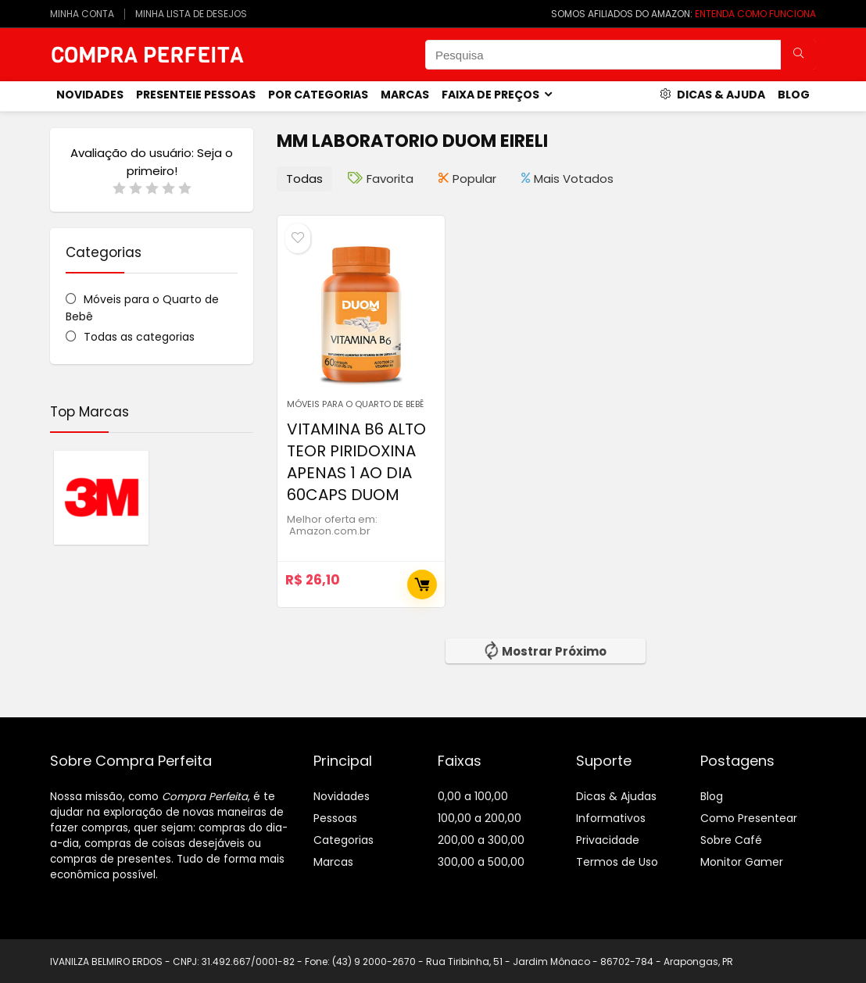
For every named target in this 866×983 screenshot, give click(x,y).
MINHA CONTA (82, 13)
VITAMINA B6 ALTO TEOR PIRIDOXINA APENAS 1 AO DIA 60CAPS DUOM (356, 462)
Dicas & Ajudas (616, 796)
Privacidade (607, 840)
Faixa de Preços (490, 94)
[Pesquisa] (798, 55)
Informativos (611, 818)
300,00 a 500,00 (481, 862)
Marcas (405, 94)
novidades (89, 94)
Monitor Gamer (741, 862)
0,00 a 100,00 (473, 796)
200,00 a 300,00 (481, 840)
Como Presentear (748, 818)
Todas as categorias (139, 337)
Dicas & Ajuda (712, 94)
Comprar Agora (422, 584)
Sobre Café (731, 840)
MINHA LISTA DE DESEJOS (191, 13)
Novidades (341, 796)
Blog (794, 94)
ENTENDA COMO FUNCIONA (755, 13)
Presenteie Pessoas (196, 94)
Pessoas (335, 818)
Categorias (343, 840)
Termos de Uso (617, 862)
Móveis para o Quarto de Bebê (355, 404)
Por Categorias (318, 94)
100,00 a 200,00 (479, 818)
